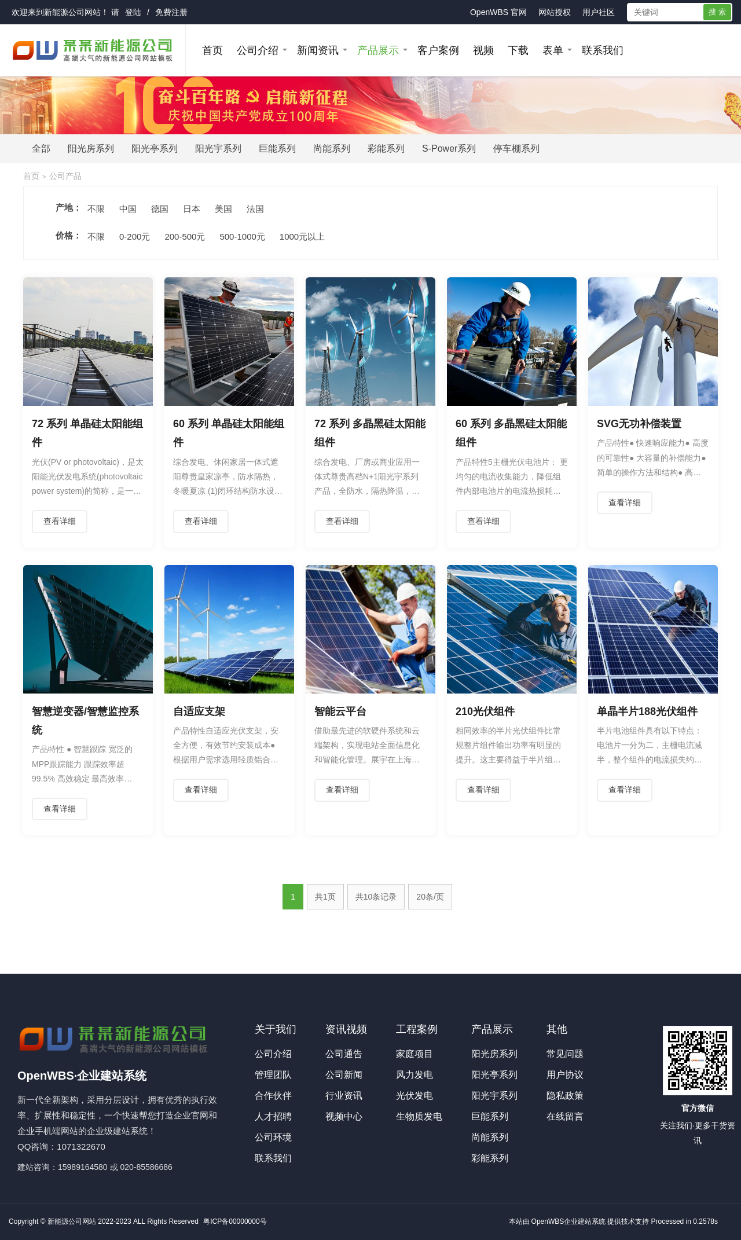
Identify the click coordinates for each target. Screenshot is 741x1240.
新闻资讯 (318, 50)
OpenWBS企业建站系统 (568, 1221)
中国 (128, 209)
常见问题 (565, 1054)
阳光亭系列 (154, 148)
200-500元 (184, 236)
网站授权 (554, 12)
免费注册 (171, 12)
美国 (223, 209)
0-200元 (134, 236)
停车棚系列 (516, 148)
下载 (518, 50)
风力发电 (414, 1075)
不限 (96, 209)
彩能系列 (386, 148)
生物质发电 (419, 1116)
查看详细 (59, 521)
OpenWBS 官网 (498, 12)
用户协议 (565, 1075)
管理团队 (273, 1075)
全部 (41, 148)
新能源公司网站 (72, 12)
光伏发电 (414, 1095)
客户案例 (438, 50)
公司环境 (273, 1137)
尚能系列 (331, 148)
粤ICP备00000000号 (234, 1221)
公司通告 (343, 1054)
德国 (159, 209)
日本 (191, 209)
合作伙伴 (273, 1095)
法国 (255, 209)
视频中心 (343, 1116)
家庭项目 (414, 1054)
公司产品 (65, 176)
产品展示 (378, 50)
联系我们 (602, 50)
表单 (552, 50)
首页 (212, 50)
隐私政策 (565, 1095)
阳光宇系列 (218, 148)
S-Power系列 (449, 148)
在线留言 (565, 1116)
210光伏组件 (485, 711)
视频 (483, 50)
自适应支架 (199, 711)
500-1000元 (242, 236)
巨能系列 (277, 148)
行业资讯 (343, 1095)
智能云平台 (340, 711)
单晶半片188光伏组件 (647, 711)
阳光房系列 (91, 148)
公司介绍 (257, 50)
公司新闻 (343, 1075)
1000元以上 (302, 236)
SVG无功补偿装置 (639, 424)
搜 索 (717, 12)
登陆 (133, 12)
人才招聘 (273, 1116)
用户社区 (598, 12)
